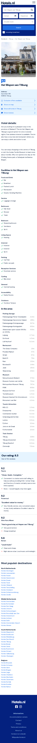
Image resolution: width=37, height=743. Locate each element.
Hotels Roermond (7, 649)
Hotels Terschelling (8, 587)
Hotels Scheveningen (8, 611)
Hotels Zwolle (6, 595)
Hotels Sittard (6, 651)
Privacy (18, 724)
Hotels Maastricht (7, 632)
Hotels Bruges (6, 670)
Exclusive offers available (11, 100)
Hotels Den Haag (7, 606)
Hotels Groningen (7, 571)
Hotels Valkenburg (7, 654)
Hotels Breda (5, 644)
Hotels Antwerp (6, 665)
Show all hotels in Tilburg (11, 109)
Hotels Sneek (6, 580)
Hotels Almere (6, 625)
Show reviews (7, 113)
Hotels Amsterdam (8, 601)
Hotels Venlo (5, 646)
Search (18, 28)
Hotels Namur (6, 687)
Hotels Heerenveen (8, 578)
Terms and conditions (18, 727)
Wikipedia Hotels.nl (18, 737)
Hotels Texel (5, 583)
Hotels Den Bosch (7, 639)
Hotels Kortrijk (6, 682)
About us (18, 730)
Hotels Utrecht (6, 609)
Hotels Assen (6, 576)
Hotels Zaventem (7, 679)
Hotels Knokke (6, 684)
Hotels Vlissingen (7, 656)
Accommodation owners (18, 717)
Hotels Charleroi (7, 675)
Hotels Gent (5, 668)
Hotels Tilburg (6, 642)
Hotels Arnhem (6, 618)
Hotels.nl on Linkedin (18, 734)
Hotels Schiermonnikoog (9, 592)
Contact (18, 720)
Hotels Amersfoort (8, 616)
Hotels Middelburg (7, 637)
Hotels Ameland (7, 590)
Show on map (7, 105)
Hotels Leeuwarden (8, 573)
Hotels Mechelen (7, 677)
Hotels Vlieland (6, 585)
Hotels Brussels (6, 663)
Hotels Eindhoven (7, 634)
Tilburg (11, 39)
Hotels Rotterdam (7, 604)
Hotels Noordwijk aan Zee (10, 613)
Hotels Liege (5, 672)
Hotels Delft (5, 621)
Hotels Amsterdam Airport (10, 623)
